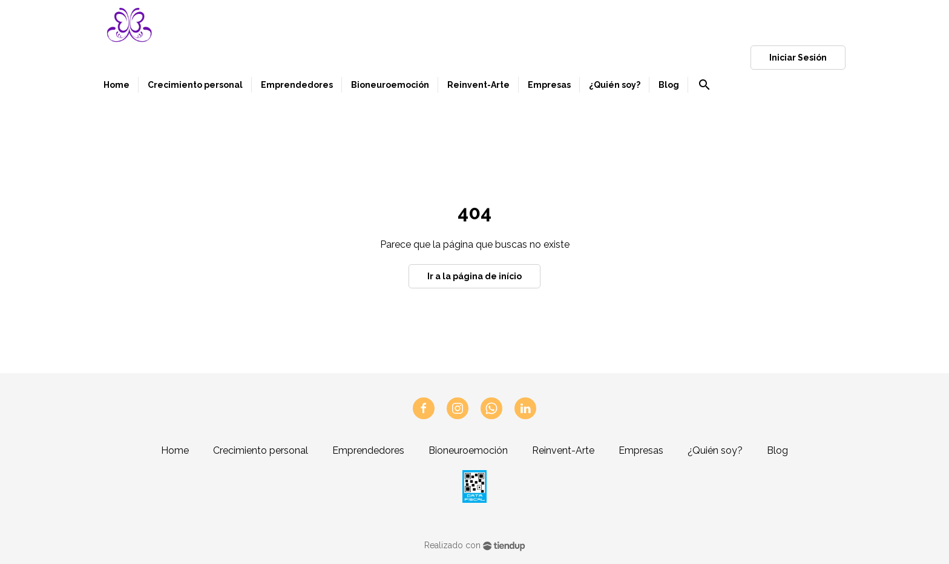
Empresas (641, 450)
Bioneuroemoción (468, 450)
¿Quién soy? (715, 450)
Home (175, 450)
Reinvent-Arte (563, 450)
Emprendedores (368, 450)
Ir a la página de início (474, 276)
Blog (777, 450)
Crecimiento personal (260, 450)
